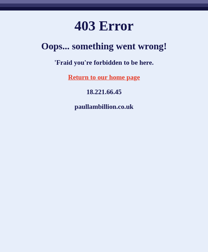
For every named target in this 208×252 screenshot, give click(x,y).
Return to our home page (104, 77)
